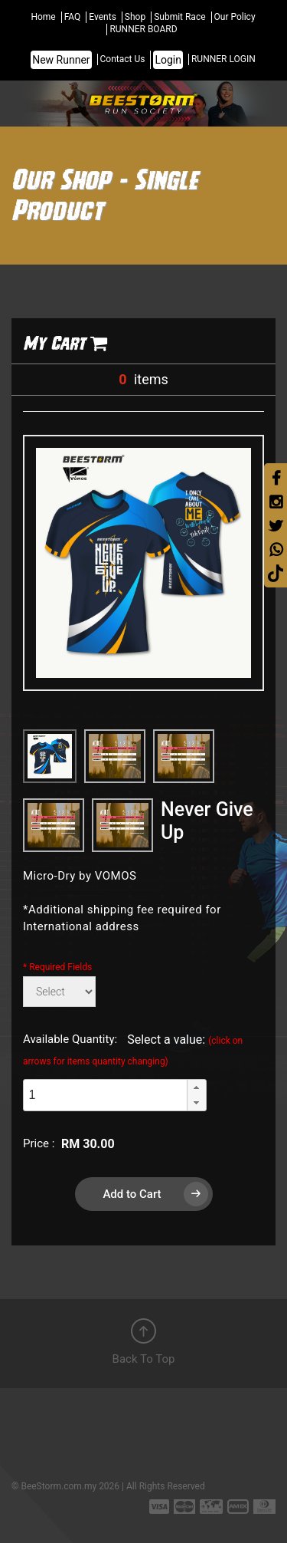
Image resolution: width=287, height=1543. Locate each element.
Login (168, 60)
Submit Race (179, 17)
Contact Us (122, 59)
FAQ (72, 17)
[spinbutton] (104, 1095)
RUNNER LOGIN (223, 59)
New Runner (61, 60)
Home (43, 17)
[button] (197, 1087)
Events (102, 17)
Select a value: (133, 1049)
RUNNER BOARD (143, 29)
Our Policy (235, 17)
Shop (135, 17)
